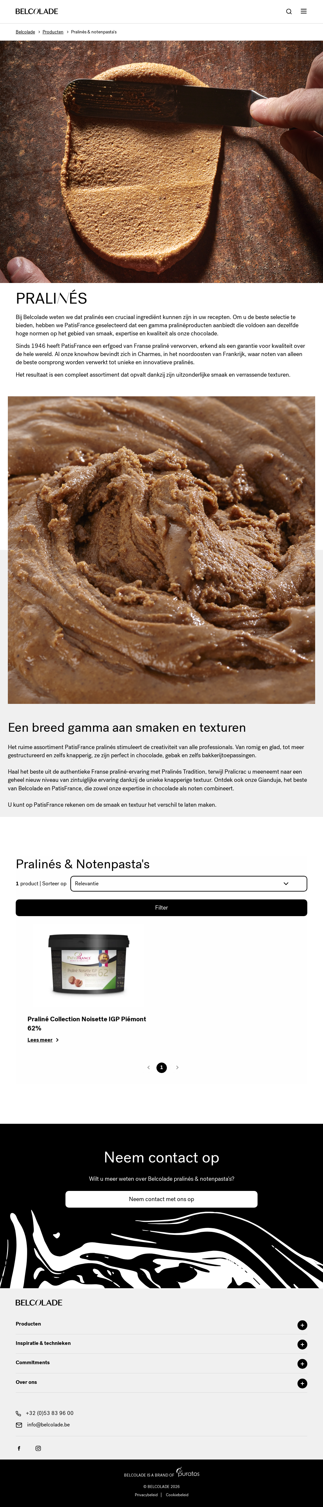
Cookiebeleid (177, 1495)
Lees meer (40, 1039)
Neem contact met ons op (161, 1199)
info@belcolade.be (43, 1424)
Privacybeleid (146, 1495)
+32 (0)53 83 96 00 (45, 1413)
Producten (53, 32)
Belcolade (25, 32)
